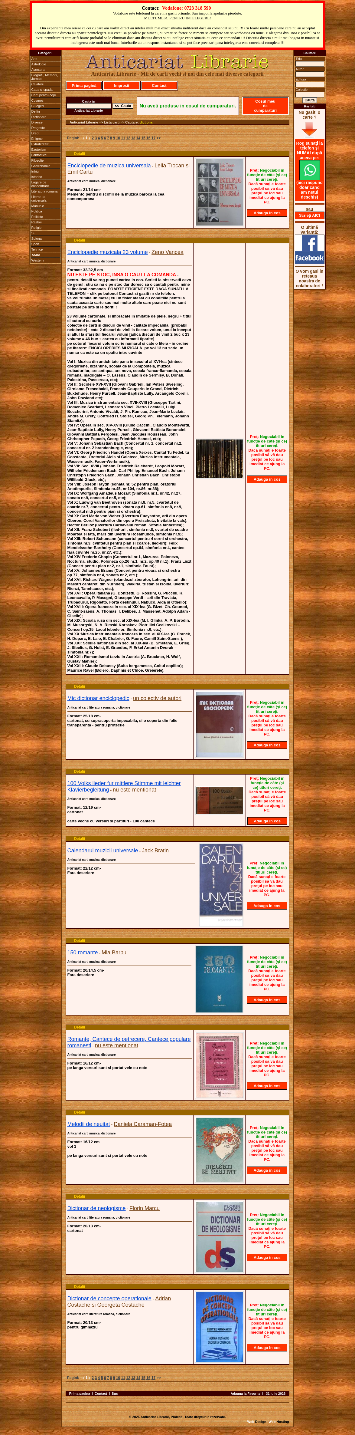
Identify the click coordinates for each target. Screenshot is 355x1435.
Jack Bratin (155, 851)
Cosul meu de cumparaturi (265, 106)
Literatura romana (44, 191)
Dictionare (39, 117)
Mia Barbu (114, 953)
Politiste (37, 217)
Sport (35, 244)
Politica (36, 211)
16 (148, 138)
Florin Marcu (144, 1208)
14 (138, 138)
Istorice (36, 177)
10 (118, 138)
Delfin (35, 111)
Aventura (38, 69)
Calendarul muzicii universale (102, 851)
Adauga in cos (267, 213)
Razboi (36, 222)
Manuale (37, 206)
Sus (115, 1393)
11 (123, 138)
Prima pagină (84, 85)
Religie (36, 227)
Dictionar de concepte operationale (109, 1298)
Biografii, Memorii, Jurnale (44, 77)
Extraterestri (40, 144)
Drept (35, 133)
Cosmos (37, 100)
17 (153, 138)
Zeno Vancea (167, 252)
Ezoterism (38, 149)
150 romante (82, 953)
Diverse (37, 122)
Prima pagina (79, 1393)
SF (33, 233)
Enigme (37, 138)
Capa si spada (42, 89)
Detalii (79, 154)
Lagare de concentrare (40, 184)
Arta (34, 59)
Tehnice (37, 249)
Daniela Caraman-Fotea (143, 1124)
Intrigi (35, 171)
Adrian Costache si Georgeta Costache (119, 1301)
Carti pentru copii (44, 95)
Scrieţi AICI (309, 215)
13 (133, 138)
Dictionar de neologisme (96, 1208)
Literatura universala (39, 198)
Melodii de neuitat (88, 1124)
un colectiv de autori (157, 698)
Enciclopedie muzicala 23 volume (107, 252)
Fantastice (39, 155)
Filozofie (37, 160)
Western (37, 260)
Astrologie (38, 64)
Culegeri (37, 106)
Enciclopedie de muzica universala (109, 166)
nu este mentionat (134, 790)
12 (128, 138)
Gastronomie (40, 166)
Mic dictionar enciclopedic (98, 698)
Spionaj (37, 238)
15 (143, 138)
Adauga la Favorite (245, 1393)
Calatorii (37, 84)
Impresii (121, 85)
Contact (159, 85)
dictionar (147, 122)
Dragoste (38, 128)
